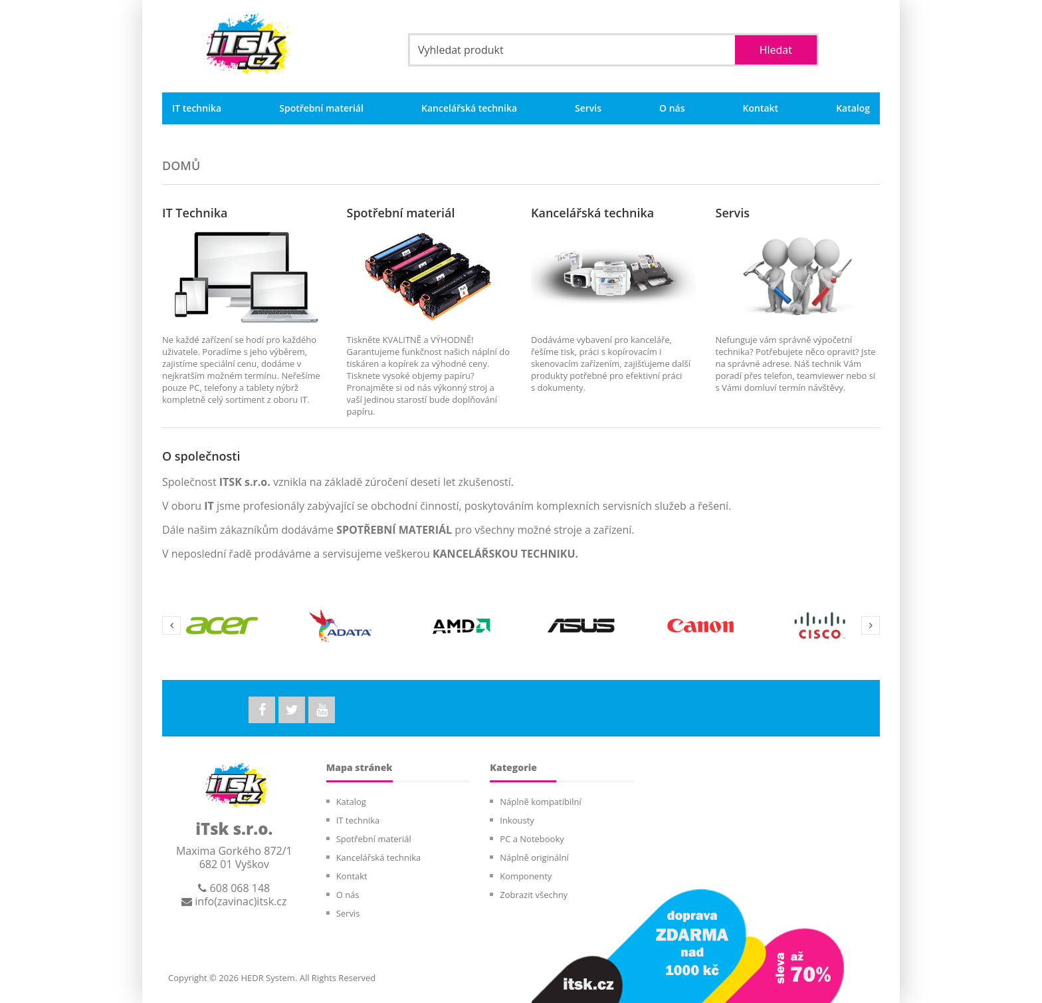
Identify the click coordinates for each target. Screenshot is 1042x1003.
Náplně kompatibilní (540, 802)
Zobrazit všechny (534, 895)
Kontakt (761, 108)
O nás (672, 108)
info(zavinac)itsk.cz (233, 901)
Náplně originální (534, 857)
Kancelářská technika (469, 108)
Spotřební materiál (321, 108)
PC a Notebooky (532, 839)
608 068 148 (234, 888)
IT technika (196, 108)
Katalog (853, 108)
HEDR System (267, 978)
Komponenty (526, 876)
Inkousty (517, 820)
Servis (588, 108)
